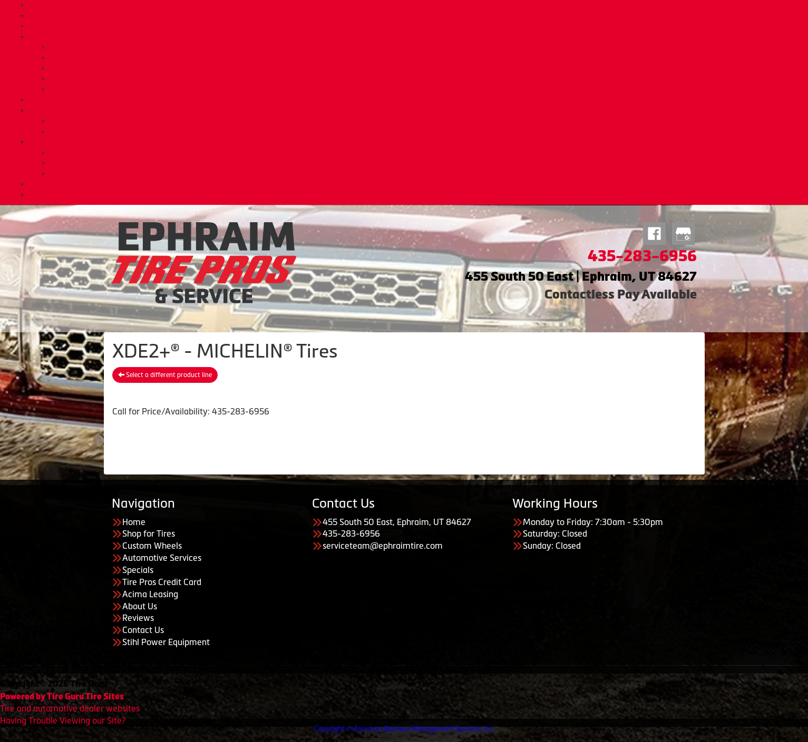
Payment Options (414, 110)
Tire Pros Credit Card (425, 120)
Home (415, 5)
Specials (415, 99)
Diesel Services (425, 57)
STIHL (414, 194)
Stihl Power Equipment (166, 642)
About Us (415, 141)
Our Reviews (425, 173)
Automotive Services (415, 36)
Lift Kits (425, 68)
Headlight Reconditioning (425, 78)
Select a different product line (165, 375)
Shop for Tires (414, 15)
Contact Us (415, 184)
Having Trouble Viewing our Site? (62, 720)
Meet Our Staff (425, 163)
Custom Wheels (415, 26)
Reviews (138, 617)
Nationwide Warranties (425, 89)
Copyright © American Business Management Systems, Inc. (404, 729)
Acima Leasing (425, 131)
